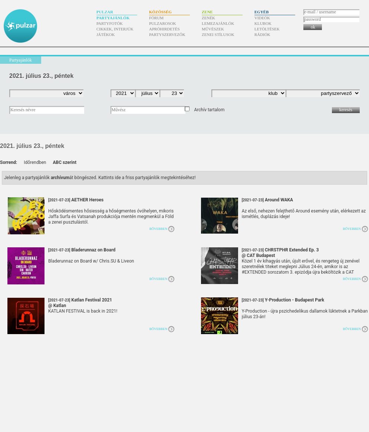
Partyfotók (109, 23)
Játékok (105, 34)
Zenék (208, 18)
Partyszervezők (167, 34)
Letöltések (267, 29)
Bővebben (158, 229)
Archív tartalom (209, 109)
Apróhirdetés (164, 29)
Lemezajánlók (218, 23)
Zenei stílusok (218, 34)
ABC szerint (64, 162)
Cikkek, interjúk (115, 29)
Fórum (156, 18)
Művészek (213, 29)
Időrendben (35, 162)
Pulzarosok (162, 23)
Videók (262, 18)
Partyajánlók (112, 18)
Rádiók (262, 34)
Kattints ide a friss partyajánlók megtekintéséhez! (147, 177)
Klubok (262, 23)
